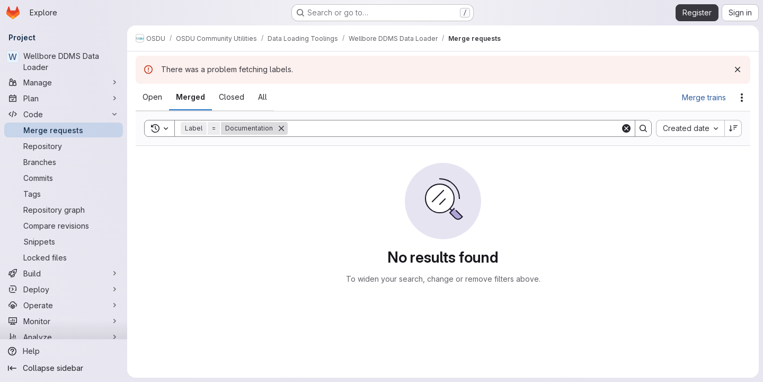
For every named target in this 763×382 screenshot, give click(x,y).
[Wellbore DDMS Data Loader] (63, 61)
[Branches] (63, 161)
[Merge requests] (63, 130)
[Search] (454, 128)
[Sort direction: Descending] (733, 128)
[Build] (63, 273)
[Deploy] (63, 289)
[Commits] (63, 177)
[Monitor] (63, 321)
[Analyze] (63, 336)
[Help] (63, 351)
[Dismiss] (737, 69)
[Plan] (63, 98)
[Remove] (281, 128)
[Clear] (626, 128)
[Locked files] (63, 257)
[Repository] (63, 145)
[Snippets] (63, 241)
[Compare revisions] (63, 225)
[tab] (152, 97)
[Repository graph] (63, 209)
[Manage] (63, 82)
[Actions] (741, 97)
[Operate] (63, 305)
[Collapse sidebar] (63, 368)
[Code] (63, 114)
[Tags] (63, 193)
